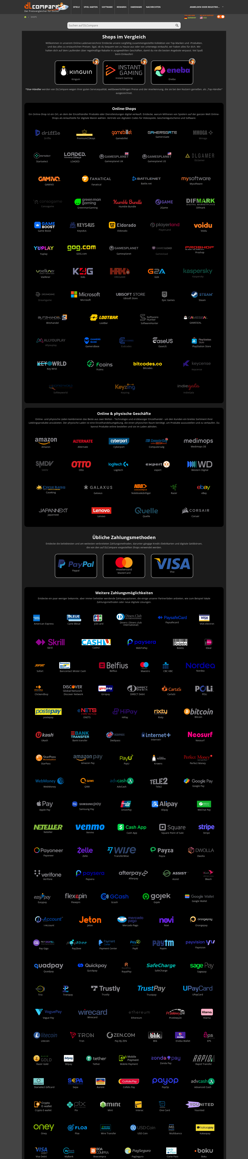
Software (107, 7)
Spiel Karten (91, 7)
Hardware (136, 7)
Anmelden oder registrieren (206, 7)
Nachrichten (153, 7)
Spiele (76, 7)
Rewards (121, 7)
